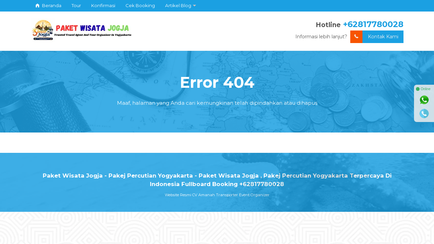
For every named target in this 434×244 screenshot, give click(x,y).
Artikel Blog (178, 5)
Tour (76, 5)
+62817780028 (373, 24)
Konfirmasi (103, 5)
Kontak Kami (374, 36)
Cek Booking (140, 5)
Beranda (48, 5)
